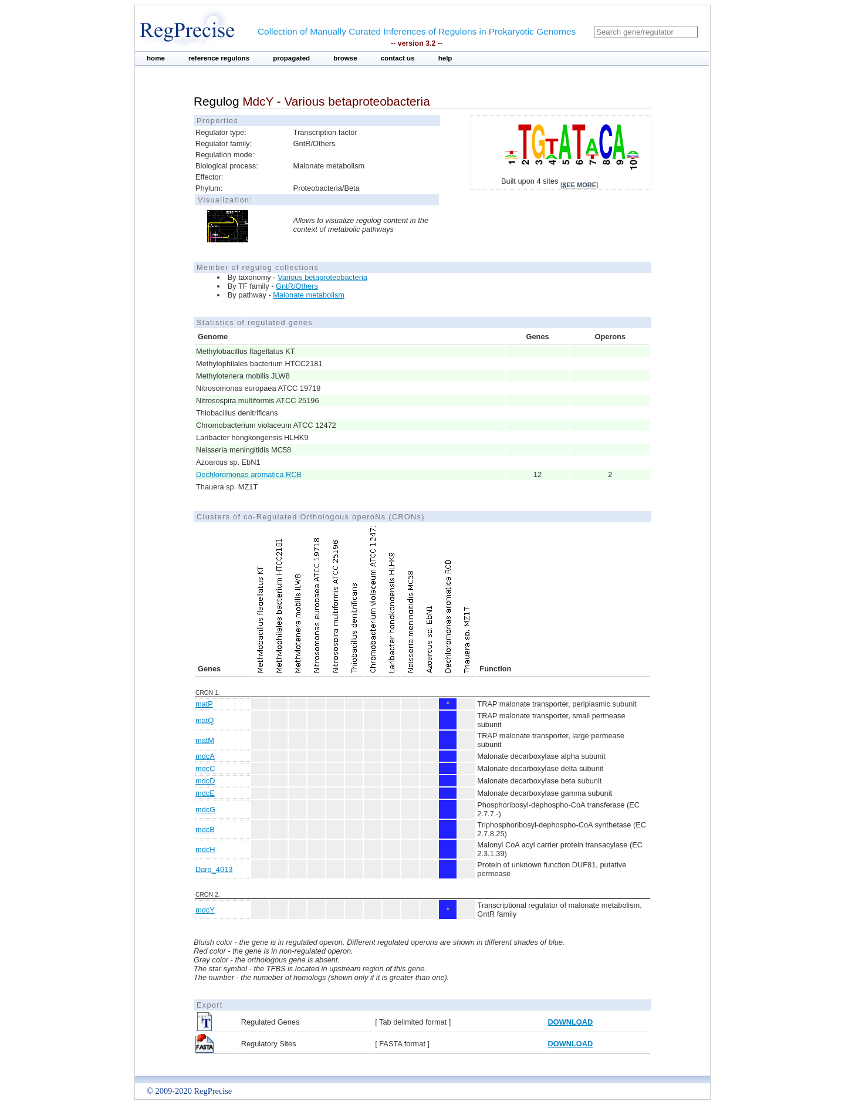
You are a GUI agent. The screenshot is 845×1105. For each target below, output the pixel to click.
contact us (398, 58)
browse (345, 58)
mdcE (205, 793)
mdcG (205, 809)
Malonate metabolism (308, 294)
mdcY (205, 909)
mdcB (205, 829)
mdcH (205, 849)
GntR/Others (297, 286)
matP (204, 704)
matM (204, 740)
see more (579, 184)
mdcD (205, 780)
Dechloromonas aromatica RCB (249, 474)
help (445, 58)
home (156, 58)
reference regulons (218, 58)
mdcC (205, 768)
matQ (204, 720)
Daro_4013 (213, 869)
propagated (291, 58)
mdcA (205, 756)
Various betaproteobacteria (322, 277)
